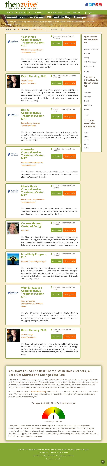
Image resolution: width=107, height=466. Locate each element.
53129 (86, 140)
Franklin (86, 101)
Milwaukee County (38, 391)
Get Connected (35, 12)
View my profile (70, 43)
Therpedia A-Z (54, 12)
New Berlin (88, 105)
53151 (86, 144)
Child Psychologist (90, 62)
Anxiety (86, 58)
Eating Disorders (89, 66)
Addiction (87, 53)
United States (11, 29)
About (76, 12)
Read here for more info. (53, 459)
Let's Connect (56, 43)
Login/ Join (88, 12)
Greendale (87, 97)
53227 (86, 148)
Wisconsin (24, 29)
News (67, 12)
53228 (86, 133)
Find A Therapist (16, 12)
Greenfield (87, 92)
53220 (86, 136)
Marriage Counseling (91, 49)
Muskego (87, 109)
